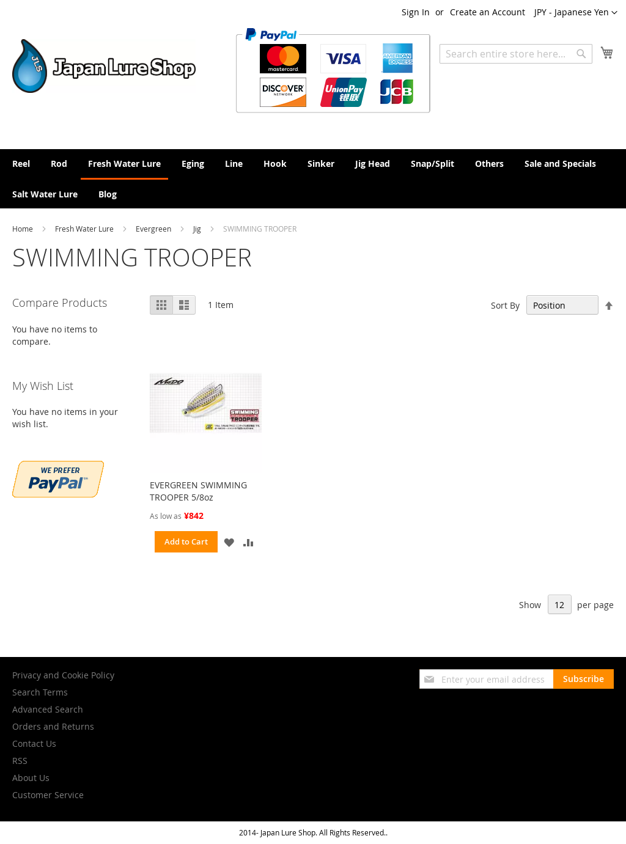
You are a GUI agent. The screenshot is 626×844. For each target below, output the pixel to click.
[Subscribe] (583, 679)
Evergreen (154, 228)
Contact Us (34, 743)
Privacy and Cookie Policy (63, 675)
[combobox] (516, 54)
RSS (20, 760)
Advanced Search (47, 709)
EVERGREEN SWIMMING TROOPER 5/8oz (198, 491)
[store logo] (104, 66)
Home (23, 228)
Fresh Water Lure (85, 228)
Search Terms (40, 692)
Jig (198, 228)
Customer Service (48, 795)
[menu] (313, 178)
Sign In (416, 12)
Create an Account (487, 12)
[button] (575, 13)
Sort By (505, 305)
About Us (31, 777)
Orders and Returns (53, 726)
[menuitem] (21, 163)
